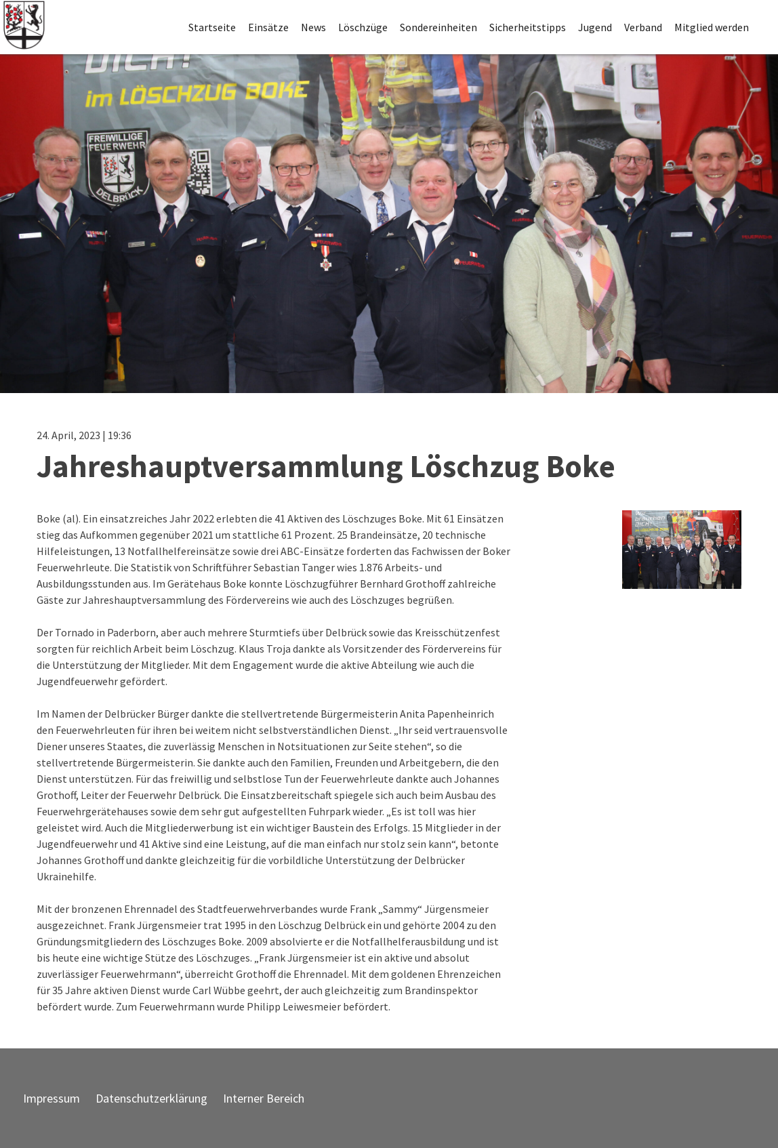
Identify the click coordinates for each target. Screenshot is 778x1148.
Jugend (595, 27)
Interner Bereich (263, 1098)
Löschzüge (363, 27)
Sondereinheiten (438, 27)
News (313, 27)
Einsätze (268, 27)
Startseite (212, 27)
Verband (643, 27)
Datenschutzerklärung (151, 1098)
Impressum (51, 1098)
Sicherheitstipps (527, 27)
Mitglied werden (711, 27)
